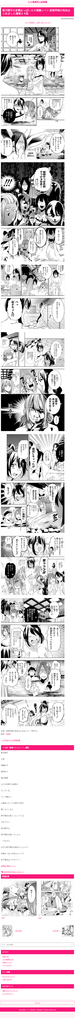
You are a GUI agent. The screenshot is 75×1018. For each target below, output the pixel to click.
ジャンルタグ (7, 965)
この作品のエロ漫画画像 (10, 740)
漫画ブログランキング (10, 991)
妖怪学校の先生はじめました (13, 872)
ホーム (37, 1003)
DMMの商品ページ (8, 866)
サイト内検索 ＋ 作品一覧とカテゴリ (38, 22)
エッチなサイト (7, 994)
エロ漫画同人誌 (7, 959)
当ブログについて (8, 976)
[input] (37, 945)
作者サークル (7, 962)
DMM (8, 734)
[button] (72, 945)
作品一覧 (5, 956)
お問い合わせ (7, 979)
